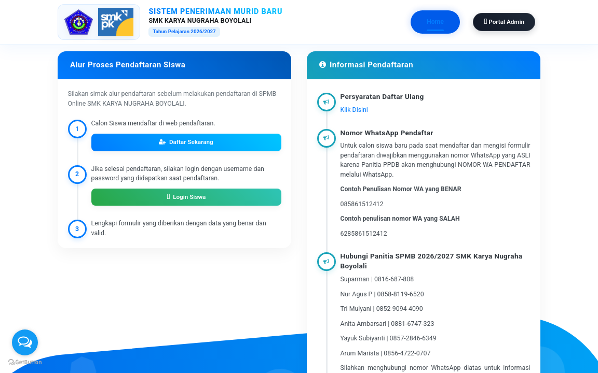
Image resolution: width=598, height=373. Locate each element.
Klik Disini (354, 109)
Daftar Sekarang (186, 142)
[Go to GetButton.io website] (25, 362)
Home (435, 21)
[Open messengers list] (25, 342)
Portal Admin (504, 21)
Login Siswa (186, 196)
